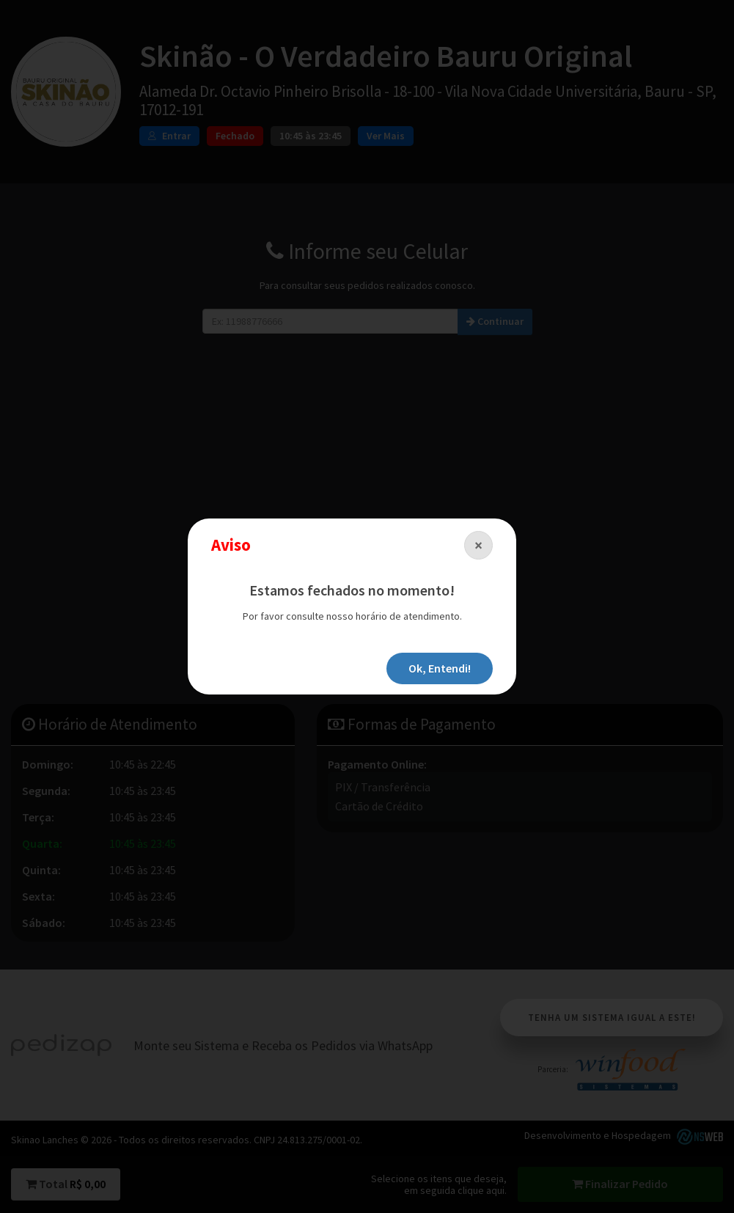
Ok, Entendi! (439, 668)
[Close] (478, 545)
